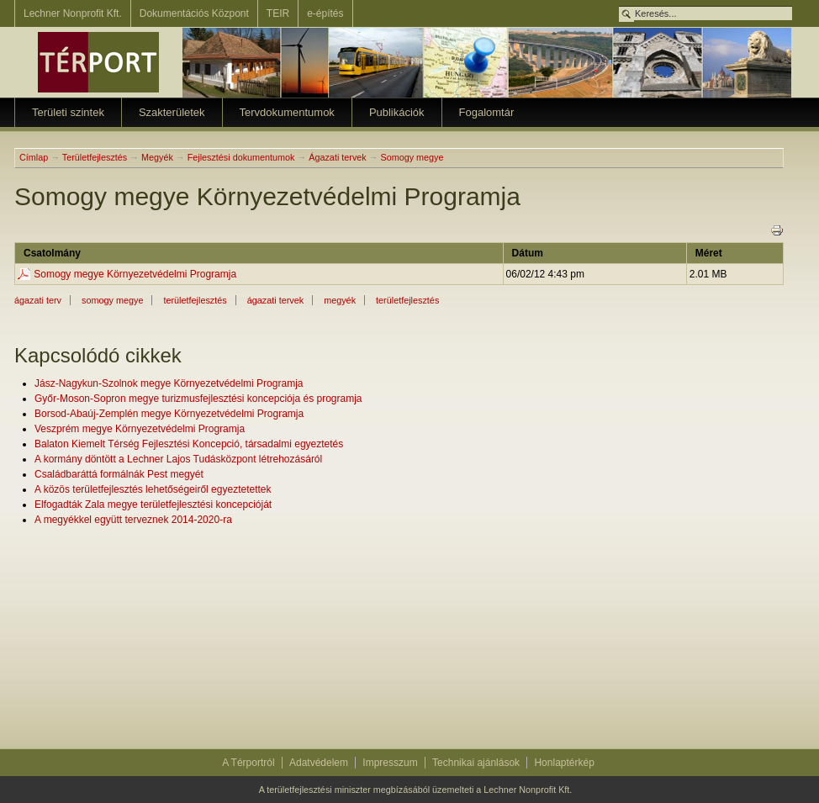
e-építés (325, 13)
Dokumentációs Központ (194, 13)
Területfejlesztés (94, 157)
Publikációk (397, 112)
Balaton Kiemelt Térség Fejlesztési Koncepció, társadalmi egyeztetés (188, 444)
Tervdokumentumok (287, 112)
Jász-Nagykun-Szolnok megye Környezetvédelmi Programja (168, 383)
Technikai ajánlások (476, 763)
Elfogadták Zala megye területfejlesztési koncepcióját (153, 504)
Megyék (157, 157)
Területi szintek (68, 112)
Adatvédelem (318, 763)
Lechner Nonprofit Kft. (73, 13)
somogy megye (112, 300)
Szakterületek (172, 112)
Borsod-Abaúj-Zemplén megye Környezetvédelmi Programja (169, 414)
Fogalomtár (487, 112)
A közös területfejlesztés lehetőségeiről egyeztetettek (153, 489)
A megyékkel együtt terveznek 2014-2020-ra (133, 520)
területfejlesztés (194, 300)
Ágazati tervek (337, 157)
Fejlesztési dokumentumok (241, 157)
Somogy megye (411, 157)
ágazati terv (37, 300)
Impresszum (389, 763)
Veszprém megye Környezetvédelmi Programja (139, 429)
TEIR (278, 13)
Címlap (33, 157)
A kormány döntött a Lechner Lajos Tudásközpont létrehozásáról (178, 459)
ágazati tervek (275, 300)
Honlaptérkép (564, 763)
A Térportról (248, 763)
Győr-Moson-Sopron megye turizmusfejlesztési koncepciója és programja (198, 398)
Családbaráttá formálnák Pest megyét (118, 474)
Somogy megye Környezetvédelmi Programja (135, 274)
